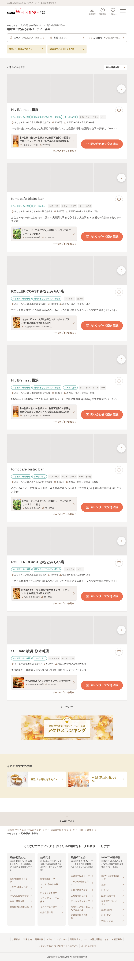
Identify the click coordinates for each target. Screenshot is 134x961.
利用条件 (39, 939)
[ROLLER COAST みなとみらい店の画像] (67, 270)
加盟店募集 (116, 939)
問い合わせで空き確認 (101, 144)
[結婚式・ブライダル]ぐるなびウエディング (27, 830)
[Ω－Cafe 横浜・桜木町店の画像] (67, 630)
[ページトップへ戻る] (67, 819)
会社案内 (16, 939)
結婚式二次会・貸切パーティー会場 (67, 830)
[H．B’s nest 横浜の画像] (67, 88)
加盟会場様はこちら (99, 939)
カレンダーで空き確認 (101, 237)
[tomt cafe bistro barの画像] (67, 177)
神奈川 (90, 830)
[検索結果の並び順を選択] (115, 67)
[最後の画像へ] (121, 88)
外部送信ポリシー (78, 939)
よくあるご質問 (88, 946)
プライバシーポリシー (56, 939)
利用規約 (27, 939)
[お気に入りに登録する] (119, 110)
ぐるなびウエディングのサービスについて (58, 946)
